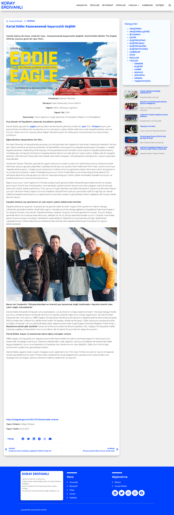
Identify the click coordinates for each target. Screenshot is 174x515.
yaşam (33, 126)
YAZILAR (133, 5)
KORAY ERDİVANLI (12, 5)
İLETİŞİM (160, 5)
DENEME (138, 63)
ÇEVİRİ (133, 37)
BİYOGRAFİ (107, 5)
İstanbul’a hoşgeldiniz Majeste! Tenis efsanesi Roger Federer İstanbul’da (153, 148)
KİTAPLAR (121, 5)
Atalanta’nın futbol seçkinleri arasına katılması (154, 115)
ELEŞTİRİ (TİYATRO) (139, 49)
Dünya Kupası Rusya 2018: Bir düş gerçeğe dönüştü (153, 137)
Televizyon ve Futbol (147, 126)
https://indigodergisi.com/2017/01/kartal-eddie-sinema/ (32, 419)
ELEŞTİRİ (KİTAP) (137, 40)
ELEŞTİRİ (138, 66)
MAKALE (138, 72)
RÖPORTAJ (139, 75)
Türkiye (95, 126)
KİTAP (132, 55)
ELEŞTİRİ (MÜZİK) (138, 46)
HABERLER (147, 5)
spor (84, 126)
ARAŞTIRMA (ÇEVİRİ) (139, 32)
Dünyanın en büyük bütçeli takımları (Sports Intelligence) (153, 102)
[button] (170, 5)
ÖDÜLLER (94, 5)
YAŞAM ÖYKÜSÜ (142, 81)
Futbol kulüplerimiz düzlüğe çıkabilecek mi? (150, 92)
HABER (137, 69)
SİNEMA (31, 21)
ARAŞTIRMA (135, 29)
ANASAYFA (81, 5)
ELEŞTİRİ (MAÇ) (137, 43)
